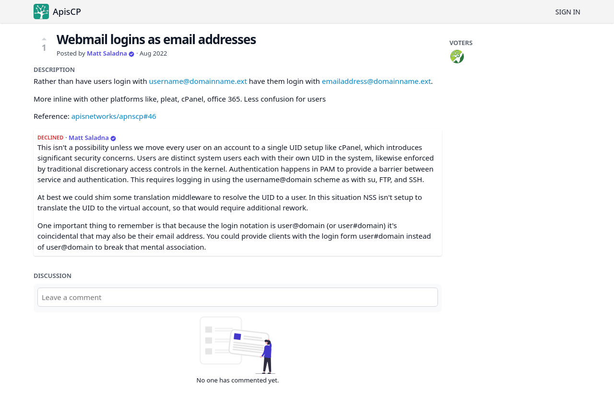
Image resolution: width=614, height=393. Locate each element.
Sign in (567, 11)
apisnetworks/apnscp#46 (113, 116)
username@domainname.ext (198, 81)
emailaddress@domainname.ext (376, 81)
